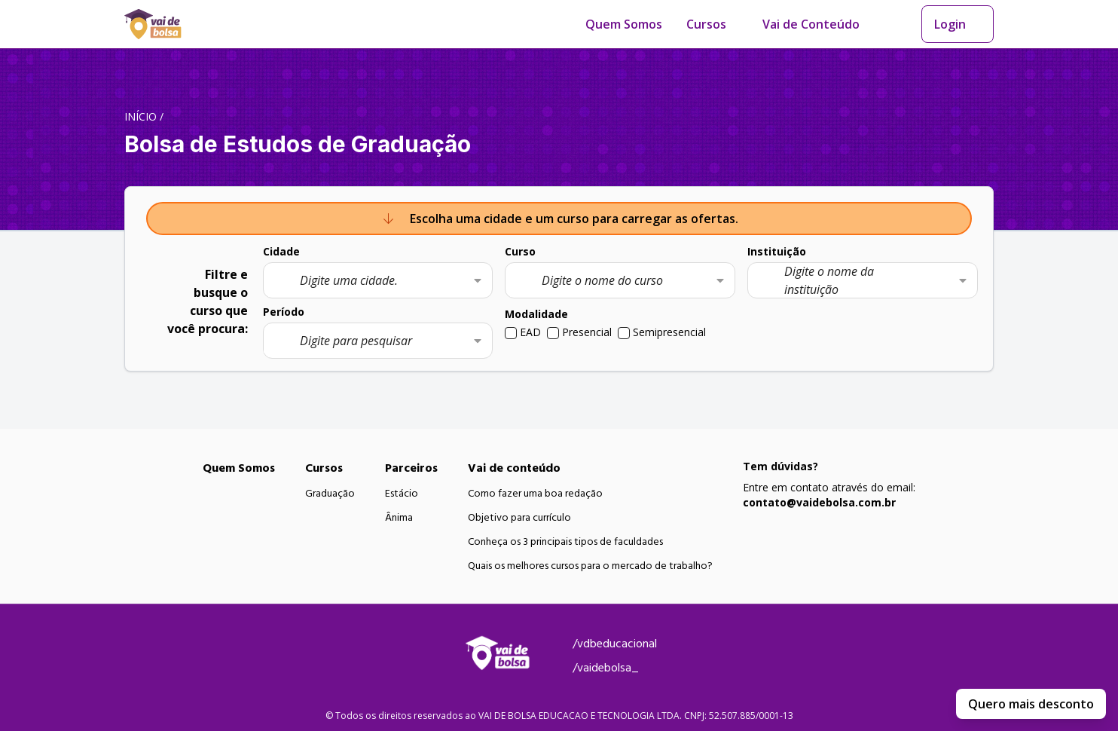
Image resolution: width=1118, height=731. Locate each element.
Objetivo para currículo (519, 517)
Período (283, 311)
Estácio (401, 493)
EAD (530, 332)
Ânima (399, 517)
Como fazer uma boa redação (535, 493)
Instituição (776, 251)
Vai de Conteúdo (811, 24)
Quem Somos (623, 24)
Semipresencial (669, 332)
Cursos (706, 24)
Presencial (587, 332)
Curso (520, 251)
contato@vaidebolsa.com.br (819, 502)
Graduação (330, 493)
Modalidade (536, 314)
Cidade (281, 251)
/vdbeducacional (615, 643)
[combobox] (378, 280)
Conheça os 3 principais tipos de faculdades (565, 541)
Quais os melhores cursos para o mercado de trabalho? (590, 565)
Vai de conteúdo (514, 468)
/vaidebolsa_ (606, 667)
